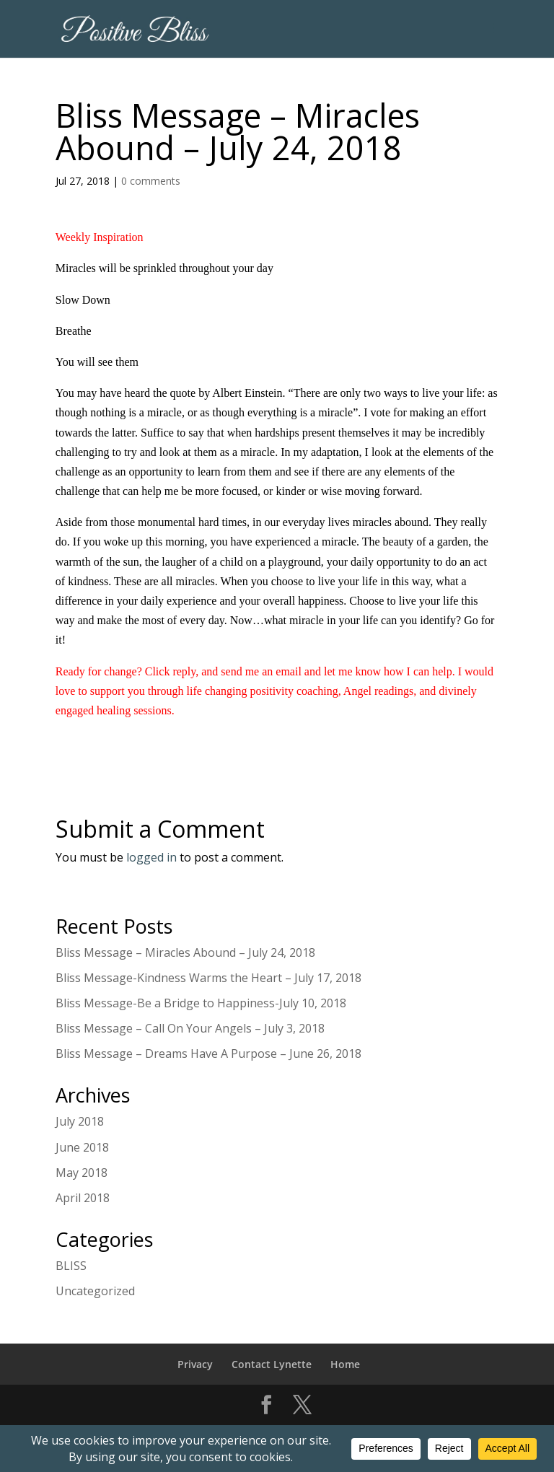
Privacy (195, 1364)
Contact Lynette (272, 1364)
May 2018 (81, 1172)
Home (345, 1364)
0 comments (150, 181)
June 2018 (82, 1147)
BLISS (71, 1266)
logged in (151, 857)
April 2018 (83, 1198)
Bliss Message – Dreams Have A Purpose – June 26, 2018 (208, 1053)
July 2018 (80, 1121)
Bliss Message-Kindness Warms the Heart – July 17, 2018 (208, 978)
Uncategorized (95, 1291)
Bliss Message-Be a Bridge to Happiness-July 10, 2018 (201, 1003)
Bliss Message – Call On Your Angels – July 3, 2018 (190, 1028)
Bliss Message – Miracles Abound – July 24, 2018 (185, 952)
